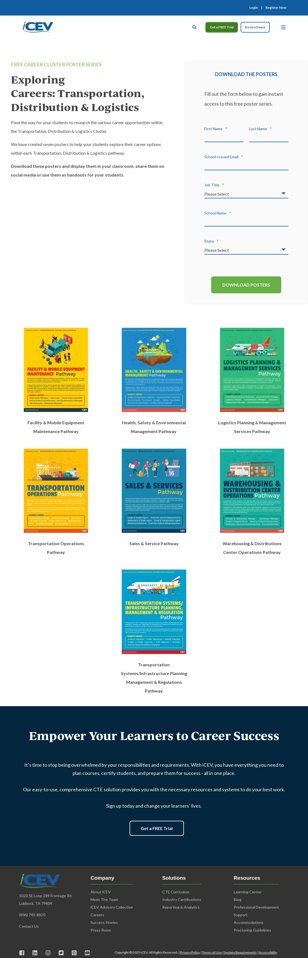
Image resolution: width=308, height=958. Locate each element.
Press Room (101, 930)
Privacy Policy (190, 952)
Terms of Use (212, 952)
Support (241, 914)
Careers (97, 914)
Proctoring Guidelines (252, 930)
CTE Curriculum (175, 892)
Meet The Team (104, 899)
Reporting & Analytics (181, 907)
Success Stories (104, 922)
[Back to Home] (37, 26)
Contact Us (29, 926)
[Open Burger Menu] (283, 27)
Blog (237, 899)
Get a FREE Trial (222, 27)
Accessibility (268, 952)
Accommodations (249, 922)
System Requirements (240, 952)
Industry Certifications (181, 899)
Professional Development (256, 907)
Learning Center (248, 892)
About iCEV (101, 892)
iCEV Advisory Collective (112, 907)
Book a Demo (255, 27)
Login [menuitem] (253, 7)
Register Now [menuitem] (275, 7)
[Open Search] (194, 26)
